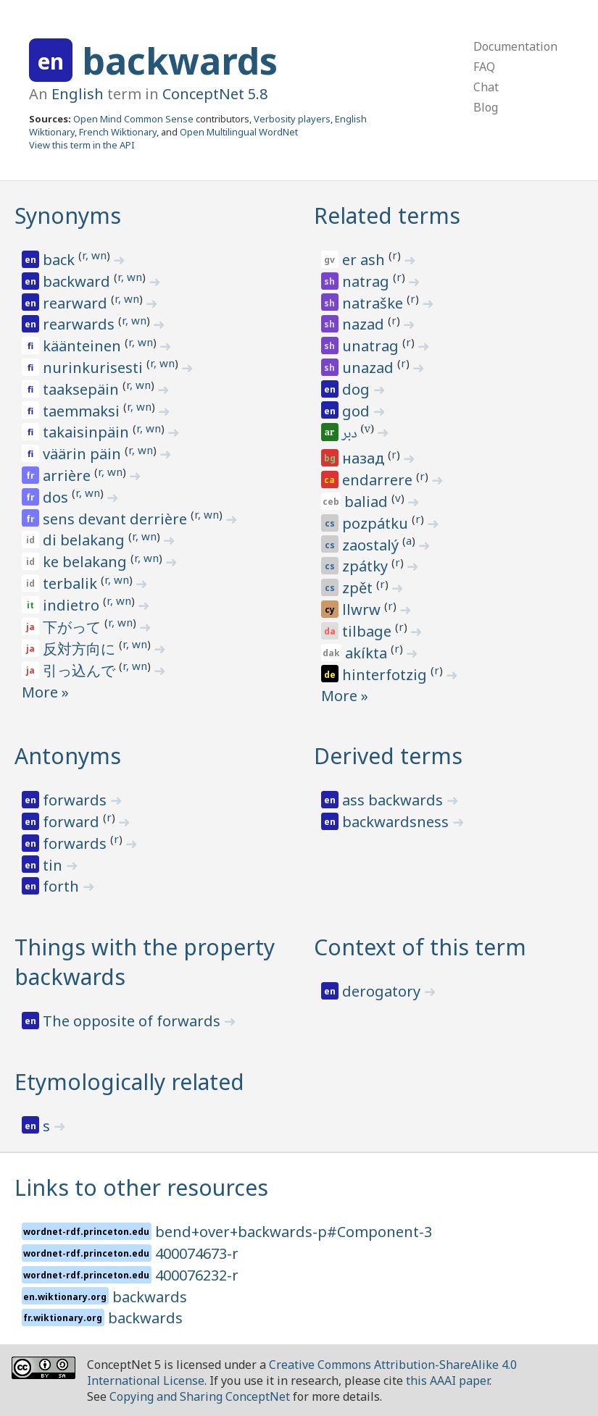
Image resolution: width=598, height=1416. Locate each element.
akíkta (368, 653)
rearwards (80, 324)
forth (63, 886)
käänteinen (84, 346)
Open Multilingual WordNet (239, 131)
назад (365, 458)
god (357, 411)
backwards (180, 60)
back (60, 259)
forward (73, 821)
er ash (365, 259)
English (77, 94)
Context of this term (420, 947)
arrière (68, 475)
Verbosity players (292, 118)
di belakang (85, 540)
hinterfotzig (386, 674)
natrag (367, 281)
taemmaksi (83, 411)
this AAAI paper (447, 1380)
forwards (76, 800)
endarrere (379, 480)
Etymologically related (129, 1082)
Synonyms (67, 215)
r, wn (94, 255)
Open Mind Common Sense (133, 118)
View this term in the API (82, 144)
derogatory (383, 991)
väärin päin (84, 454)
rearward (77, 303)
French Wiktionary (118, 131)
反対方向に (81, 648)
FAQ (484, 67)
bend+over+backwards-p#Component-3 (293, 1231)
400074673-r (196, 1253)
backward (78, 281)
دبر (350, 434)
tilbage (368, 631)
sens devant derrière (117, 519)
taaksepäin (82, 389)
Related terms (387, 215)
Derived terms (388, 756)
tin (54, 865)
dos (57, 497)
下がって (73, 627)
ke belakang (86, 561)
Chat (486, 87)
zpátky (366, 566)
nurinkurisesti (94, 367)
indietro (73, 605)
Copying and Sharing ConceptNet (199, 1396)
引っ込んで (81, 670)
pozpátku (377, 523)
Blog (485, 107)
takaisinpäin (88, 432)
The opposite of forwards (133, 1021)
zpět (359, 588)
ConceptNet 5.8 (214, 94)
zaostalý (372, 545)
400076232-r (196, 1275)
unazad (369, 367)
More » (45, 692)
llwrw (363, 609)
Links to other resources (141, 1187)
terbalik (72, 583)
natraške (374, 303)
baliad (367, 501)
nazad (365, 324)
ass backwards (394, 800)
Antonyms (67, 756)
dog (357, 389)
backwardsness (397, 821)
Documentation (515, 46)
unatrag (372, 346)
